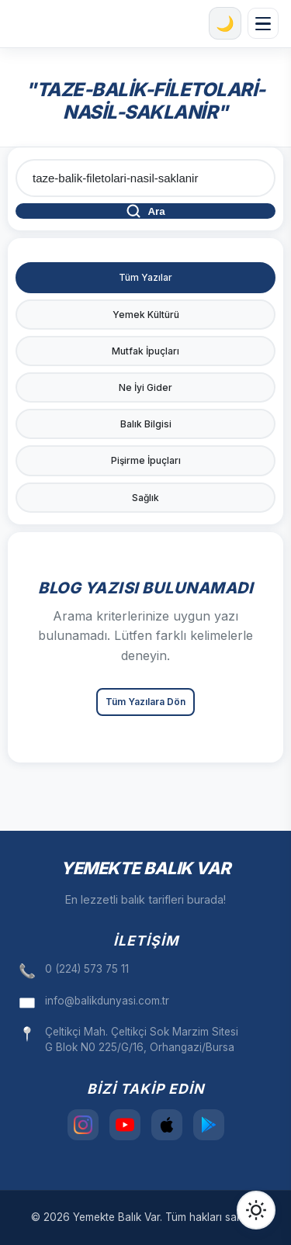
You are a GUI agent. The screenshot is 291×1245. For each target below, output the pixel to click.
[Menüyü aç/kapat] (263, 23)
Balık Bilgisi (145, 424)
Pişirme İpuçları (146, 460)
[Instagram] (83, 1124)
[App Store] (166, 1124)
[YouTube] (124, 1124)
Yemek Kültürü (146, 314)
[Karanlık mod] (225, 23)
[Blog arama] (145, 178)
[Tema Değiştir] (256, 1210)
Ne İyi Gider (145, 387)
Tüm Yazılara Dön (145, 701)
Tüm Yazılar (145, 277)
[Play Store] (208, 1124)
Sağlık (145, 497)
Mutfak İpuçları (145, 351)
